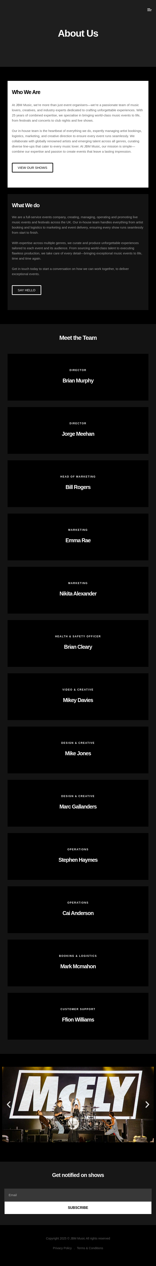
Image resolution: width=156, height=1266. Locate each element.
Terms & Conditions (90, 1248)
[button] (8, 1104)
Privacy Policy (62, 1248)
